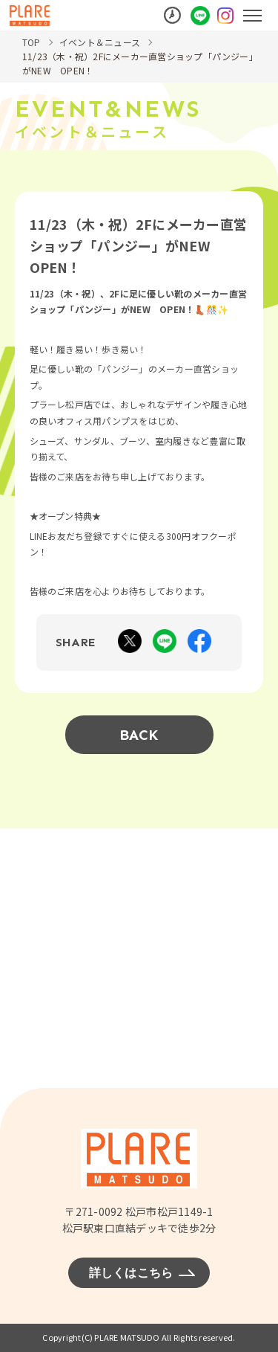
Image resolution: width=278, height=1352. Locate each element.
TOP (31, 42)
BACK (139, 735)
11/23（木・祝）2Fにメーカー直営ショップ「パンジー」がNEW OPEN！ (138, 63)
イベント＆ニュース (99, 42)
